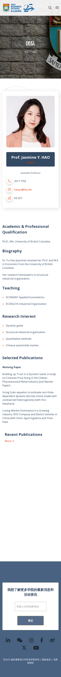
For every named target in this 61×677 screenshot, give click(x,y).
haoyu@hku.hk (23, 189)
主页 (26, 51)
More (9, 441)
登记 (30, 620)
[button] (50, 8)
